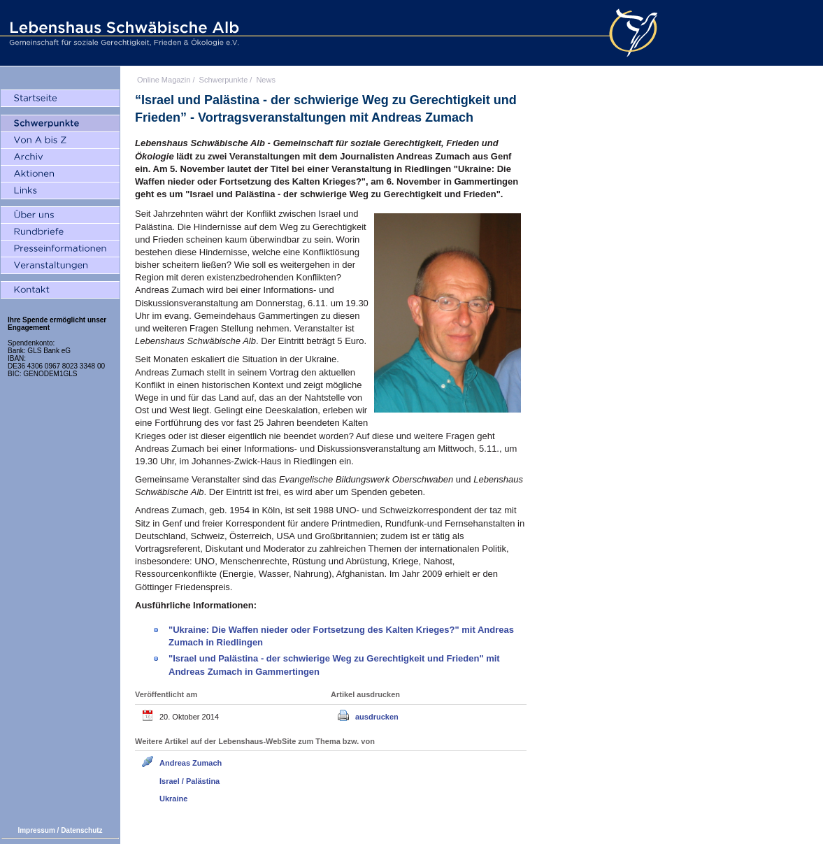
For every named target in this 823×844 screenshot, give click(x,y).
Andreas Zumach (190, 763)
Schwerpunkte (223, 80)
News (265, 80)
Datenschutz (81, 830)
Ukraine (173, 798)
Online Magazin (163, 80)
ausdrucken (377, 717)
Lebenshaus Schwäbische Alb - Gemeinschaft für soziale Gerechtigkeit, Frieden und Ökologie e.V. (122, 33)
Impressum (36, 830)
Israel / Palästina (189, 781)
